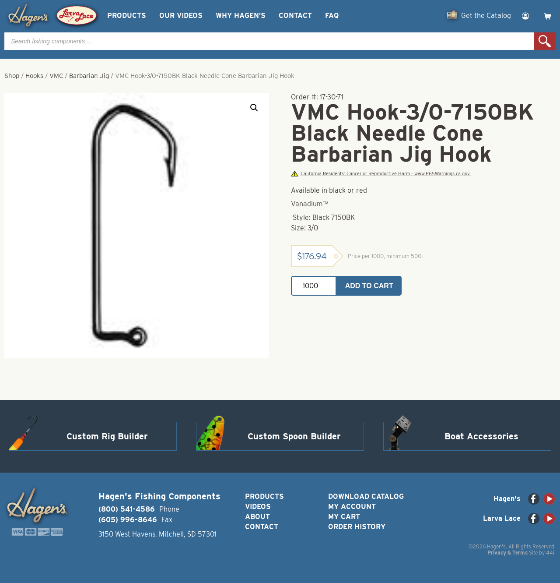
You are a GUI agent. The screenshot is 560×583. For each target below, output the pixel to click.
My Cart (344, 516)
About (257, 516)
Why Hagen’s (241, 15)
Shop (11, 76)
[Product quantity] (313, 286)
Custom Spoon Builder (294, 436)
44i (550, 552)
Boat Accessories (481, 436)
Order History (356, 527)
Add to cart (369, 286)
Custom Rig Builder (107, 436)
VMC (56, 76)
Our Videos (181, 15)
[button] (254, 108)
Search (545, 41)
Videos (258, 506)
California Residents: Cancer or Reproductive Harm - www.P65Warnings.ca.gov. (380, 174)
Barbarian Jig (89, 76)
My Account (352, 506)
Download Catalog (366, 496)
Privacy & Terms (507, 552)
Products (126, 15)
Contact (295, 15)
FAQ (332, 15)
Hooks (34, 76)
